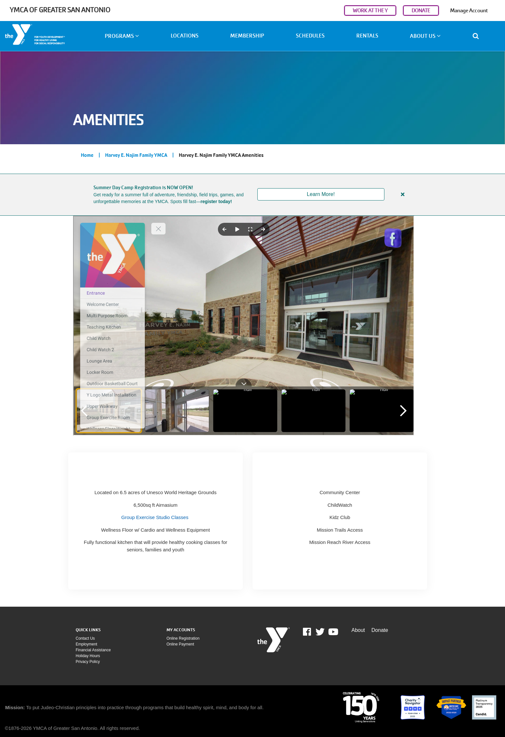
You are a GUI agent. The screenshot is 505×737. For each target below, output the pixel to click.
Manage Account (469, 10)
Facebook (311, 631)
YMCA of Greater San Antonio (60, 10)
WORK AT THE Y (370, 10)
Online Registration (183, 638)
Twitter (320, 631)
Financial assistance (93, 650)
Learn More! (321, 194)
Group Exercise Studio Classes (154, 517)
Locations (185, 35)
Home (87, 155)
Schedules (310, 35)
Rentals (367, 35)
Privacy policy (88, 661)
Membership (247, 35)
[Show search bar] (478, 36)
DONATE (421, 10)
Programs (122, 36)
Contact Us (85, 638)
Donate (379, 630)
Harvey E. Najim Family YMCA (136, 155)
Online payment (180, 644)
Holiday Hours (88, 656)
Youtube (332, 631)
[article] (252, 195)
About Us (425, 36)
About (358, 630)
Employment (86, 644)
